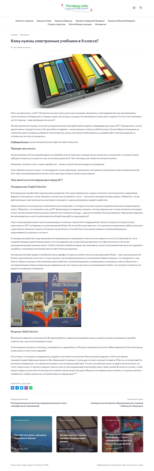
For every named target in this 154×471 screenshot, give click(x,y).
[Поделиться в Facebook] (12, 388)
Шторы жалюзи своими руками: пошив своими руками (73, 438)
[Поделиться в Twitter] (21, 388)
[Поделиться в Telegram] (17, 388)
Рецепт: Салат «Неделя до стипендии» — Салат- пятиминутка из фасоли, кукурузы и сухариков (120, 438)
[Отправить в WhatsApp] (30, 388)
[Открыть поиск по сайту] (141, 8)
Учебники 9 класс (20, 142)
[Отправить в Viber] (26, 388)
